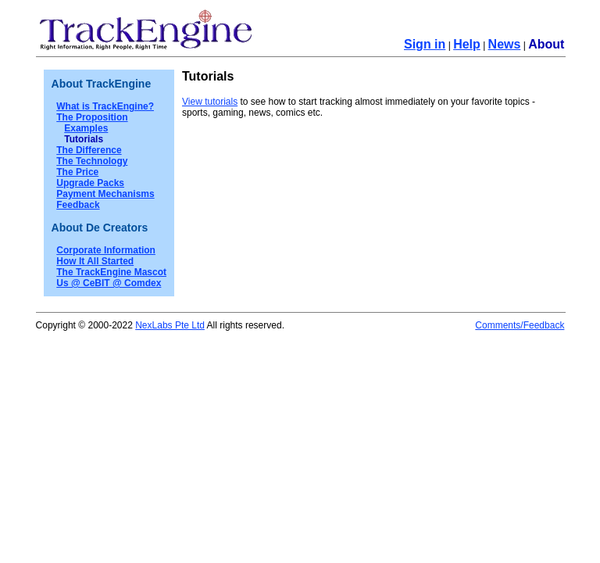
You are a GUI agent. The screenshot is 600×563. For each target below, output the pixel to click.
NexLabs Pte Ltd (170, 325)
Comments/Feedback (519, 325)
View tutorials (210, 101)
